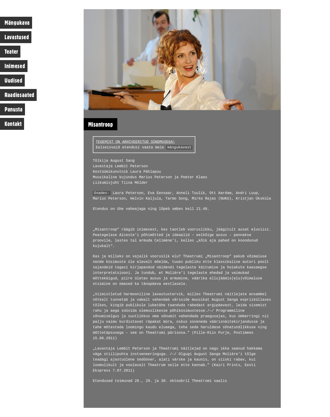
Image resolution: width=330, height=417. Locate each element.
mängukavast (179, 147)
